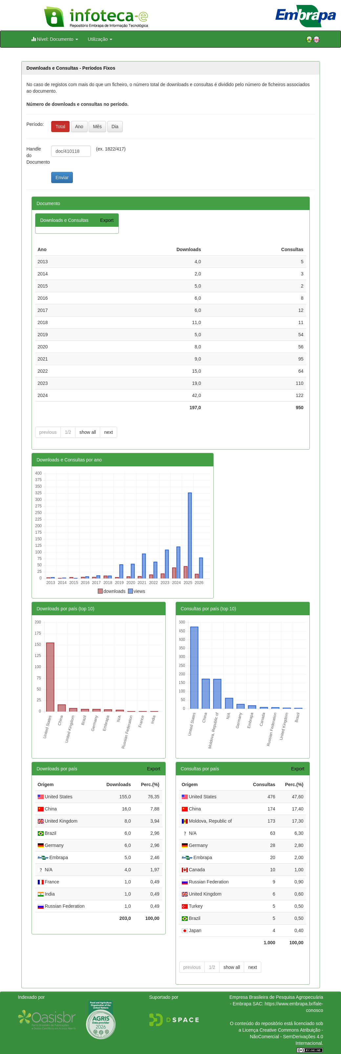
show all (87, 432)
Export (106, 220)
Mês (97, 126)
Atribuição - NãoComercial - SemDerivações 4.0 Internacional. (286, 1036)
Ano (79, 126)
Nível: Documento (54, 39)
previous (48, 432)
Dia (115, 126)
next (108, 432)
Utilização (100, 39)
